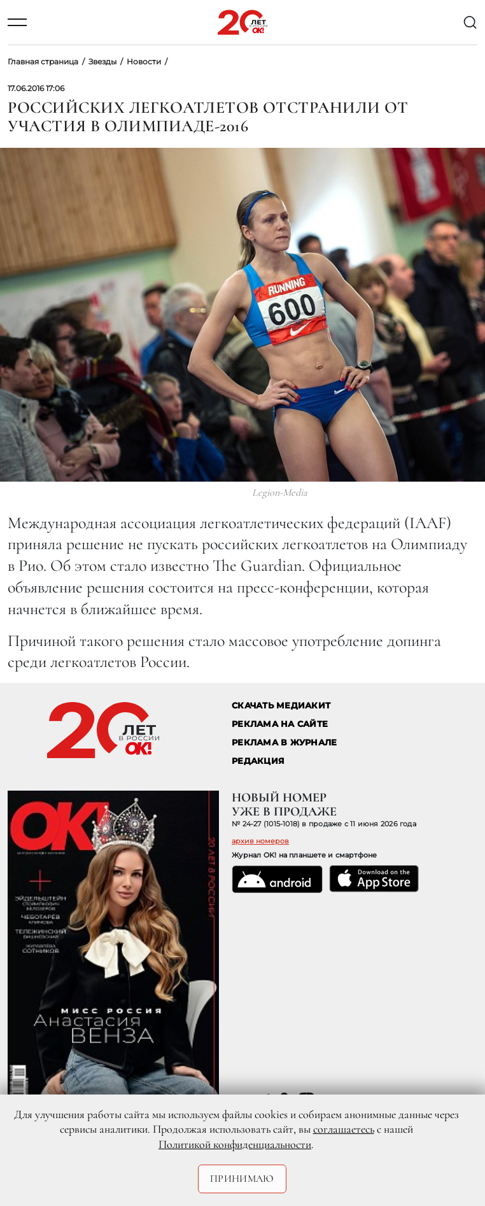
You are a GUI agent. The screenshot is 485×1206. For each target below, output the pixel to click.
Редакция (258, 761)
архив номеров (260, 841)
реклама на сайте (280, 724)
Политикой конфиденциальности (234, 1144)
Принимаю (242, 1178)
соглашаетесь (343, 1129)
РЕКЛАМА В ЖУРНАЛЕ (284, 742)
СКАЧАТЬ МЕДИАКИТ (281, 705)
